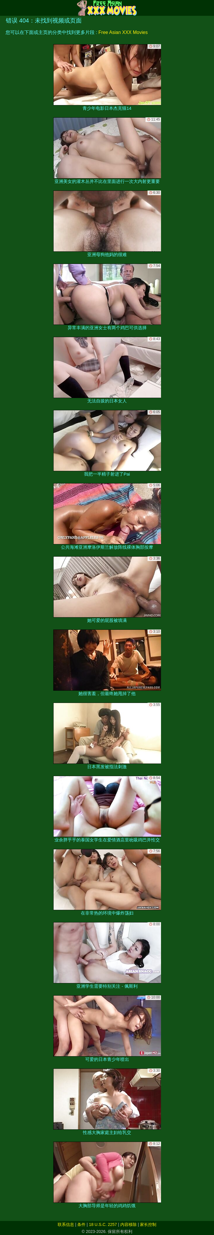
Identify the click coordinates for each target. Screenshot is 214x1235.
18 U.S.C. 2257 (103, 1224)
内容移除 (128, 1224)
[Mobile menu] (5, 8)
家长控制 (148, 1224)
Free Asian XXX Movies (123, 32)
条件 (81, 1224)
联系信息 (66, 1224)
